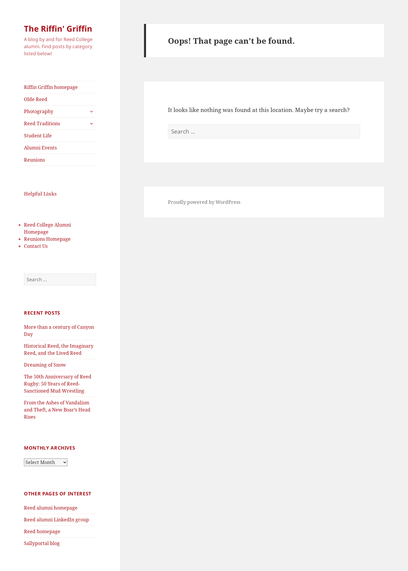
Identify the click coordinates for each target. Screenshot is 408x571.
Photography (38, 111)
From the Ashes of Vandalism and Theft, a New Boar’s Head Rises (57, 409)
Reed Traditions (42, 123)
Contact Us (36, 246)
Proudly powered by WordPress (204, 202)
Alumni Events (40, 147)
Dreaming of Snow (45, 365)
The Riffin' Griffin (58, 28)
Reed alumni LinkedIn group (56, 519)
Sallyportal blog (42, 543)
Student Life (38, 135)
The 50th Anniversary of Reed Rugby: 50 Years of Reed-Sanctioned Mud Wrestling (57, 383)
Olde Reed (35, 99)
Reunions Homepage (47, 239)
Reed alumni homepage (50, 508)
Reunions (34, 160)
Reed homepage (42, 531)
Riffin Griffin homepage (51, 87)
